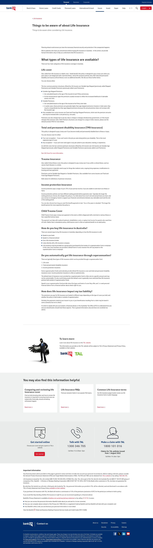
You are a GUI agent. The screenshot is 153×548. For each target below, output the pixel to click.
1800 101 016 (113, 446)
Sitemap (124, 527)
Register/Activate (147, 2)
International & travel (86, 8)
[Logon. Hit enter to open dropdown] (146, 8)
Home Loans (43, 8)
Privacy (113, 523)
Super (116, 8)
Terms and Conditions (31, 539)
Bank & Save (31, 8)
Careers (124, 523)
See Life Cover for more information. (52, 153)
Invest (108, 8)
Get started (39, 454)
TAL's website (106, 476)
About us (95, 523)
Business (76, 2)
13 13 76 (85, 498)
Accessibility (114, 527)
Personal (66, 2)
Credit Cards (56, 8)
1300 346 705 (76, 446)
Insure (100, 8)
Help (123, 8)
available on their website (57, 488)
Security (103, 527)
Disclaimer (104, 523)
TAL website (87, 343)
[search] (137, 8)
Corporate (86, 2)
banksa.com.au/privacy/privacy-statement (62, 498)
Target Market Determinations (53, 539)
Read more (29, 407)
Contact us (42, 523)
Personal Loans (70, 8)
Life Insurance (37, 18)
